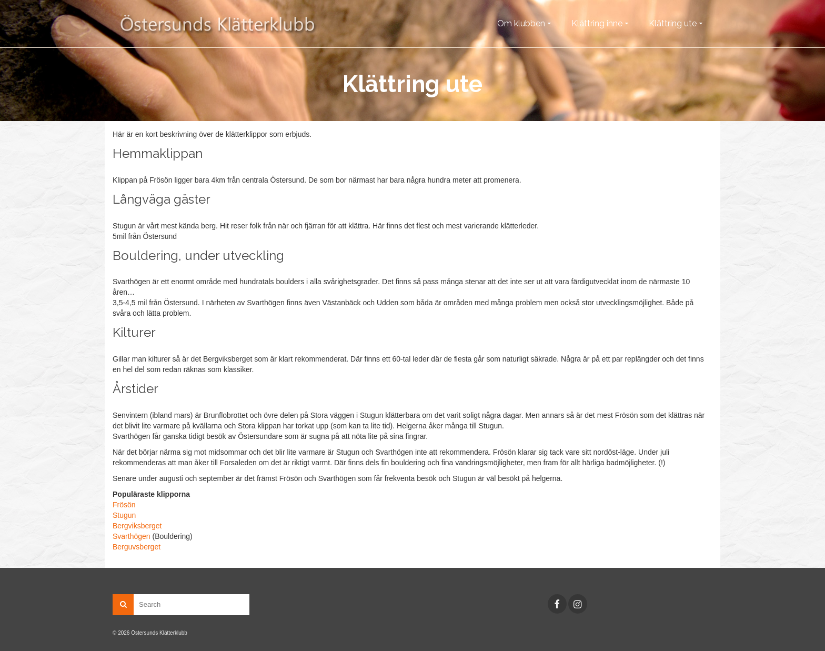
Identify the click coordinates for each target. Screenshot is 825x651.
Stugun (124, 515)
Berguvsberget (136, 547)
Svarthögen (131, 536)
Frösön (124, 504)
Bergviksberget (137, 526)
